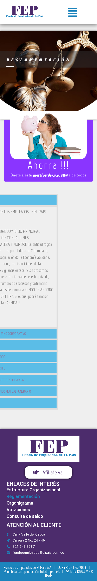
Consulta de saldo (25, 516)
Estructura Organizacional (33, 489)
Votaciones (18, 509)
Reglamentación (23, 496)
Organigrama (20, 503)
